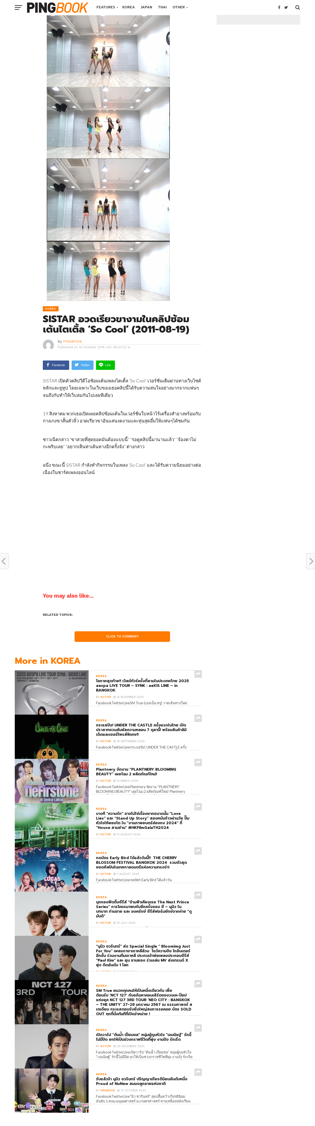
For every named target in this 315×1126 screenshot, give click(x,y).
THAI (162, 7)
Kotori (105, 698)
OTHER (179, 7)
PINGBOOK (72, 341)
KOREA (128, 7)
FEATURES (105, 7)
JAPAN (146, 7)
